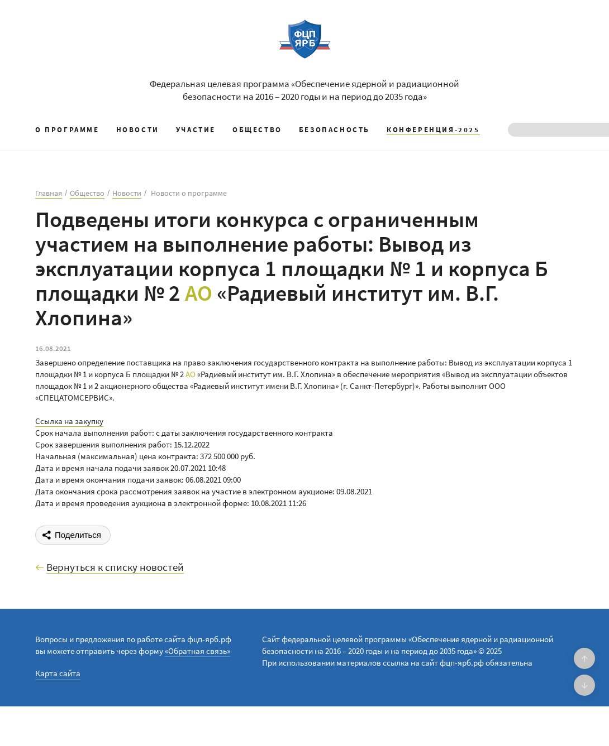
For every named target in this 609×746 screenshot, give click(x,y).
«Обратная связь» (197, 651)
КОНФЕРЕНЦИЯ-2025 (433, 129)
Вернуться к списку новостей (115, 567)
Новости (137, 129)
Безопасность (334, 129)
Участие (196, 129)
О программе (67, 129)
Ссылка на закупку (69, 421)
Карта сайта (57, 673)
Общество (257, 129)
